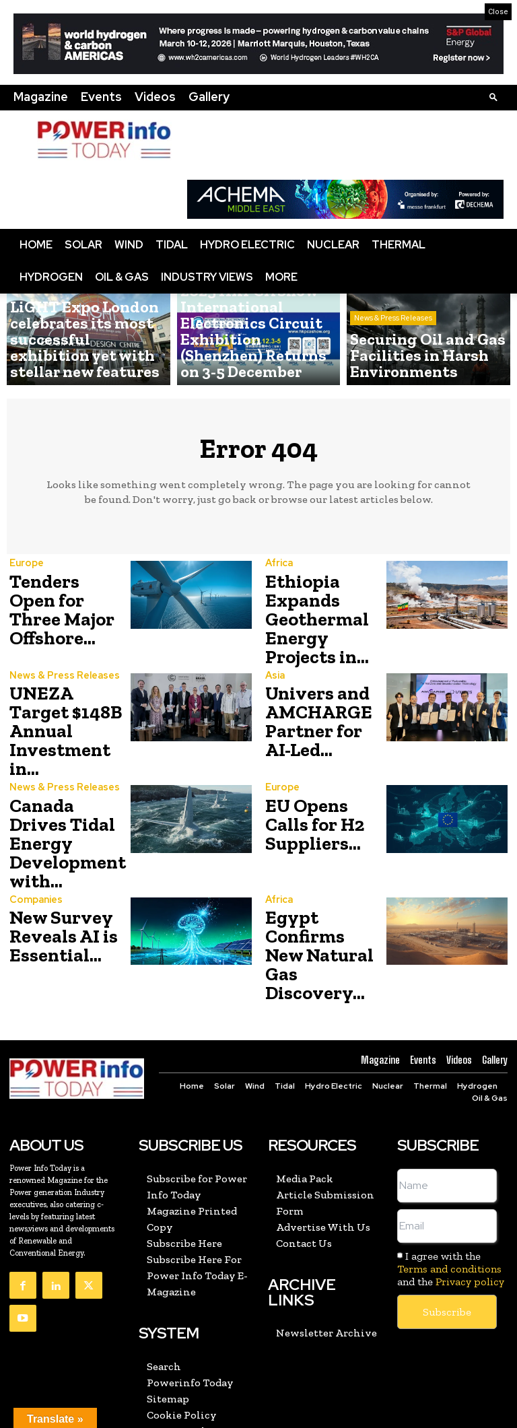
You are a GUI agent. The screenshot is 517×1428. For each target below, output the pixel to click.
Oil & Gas (122, 277)
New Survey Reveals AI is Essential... (56, 861)
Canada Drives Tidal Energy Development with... (63, 783)
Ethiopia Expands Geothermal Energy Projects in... (323, 612)
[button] (493, 97)
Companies (34, 829)
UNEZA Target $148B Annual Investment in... (68, 698)
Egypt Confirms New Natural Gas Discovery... (324, 861)
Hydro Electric (247, 245)
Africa (278, 563)
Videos (155, 96)
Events (101, 96)
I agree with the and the (450, 1155)
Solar (83, 245)
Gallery (209, 96)
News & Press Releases (53, 323)
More (281, 277)
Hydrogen (51, 277)
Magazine (40, 96)
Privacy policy (470, 1167)
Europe (25, 568)
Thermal (398, 245)
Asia (274, 661)
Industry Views (207, 277)
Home (36, 245)
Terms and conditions (449, 1155)
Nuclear (333, 245)
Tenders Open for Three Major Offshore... (66, 601)
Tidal (172, 245)
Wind (128, 245)
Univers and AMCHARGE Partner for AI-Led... (318, 702)
